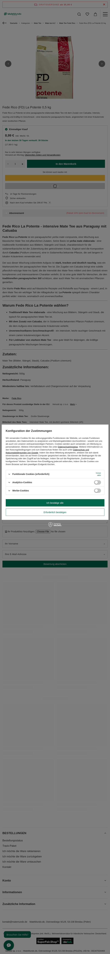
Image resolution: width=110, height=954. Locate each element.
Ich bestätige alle (55, 502)
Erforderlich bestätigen (55, 512)
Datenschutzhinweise (68, 447)
